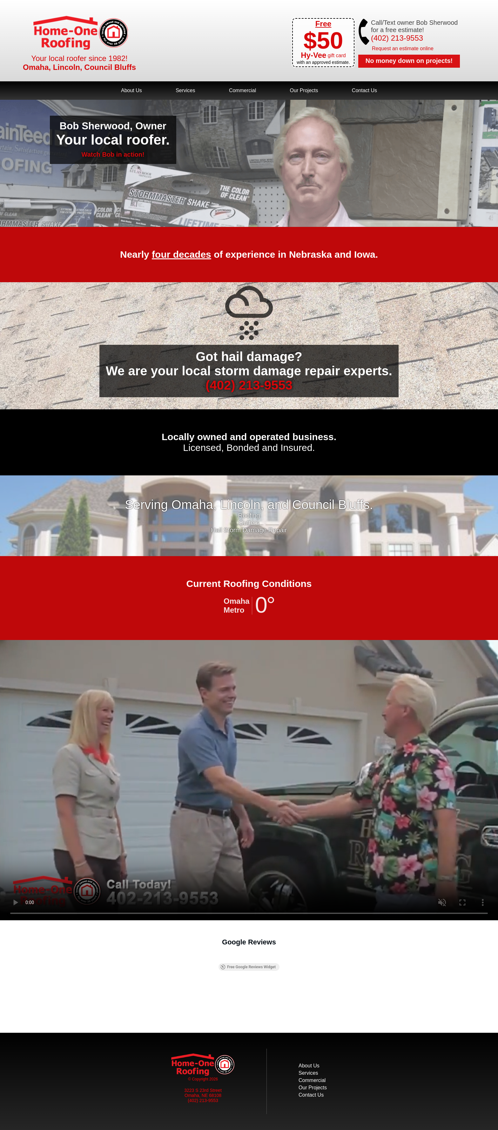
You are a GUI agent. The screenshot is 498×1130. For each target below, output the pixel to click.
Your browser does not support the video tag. (249, 780)
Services (185, 90)
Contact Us (364, 90)
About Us (131, 90)
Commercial (242, 90)
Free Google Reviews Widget (248, 967)
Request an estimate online (403, 48)
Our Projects (304, 90)
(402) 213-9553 (397, 38)
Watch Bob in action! (113, 154)
